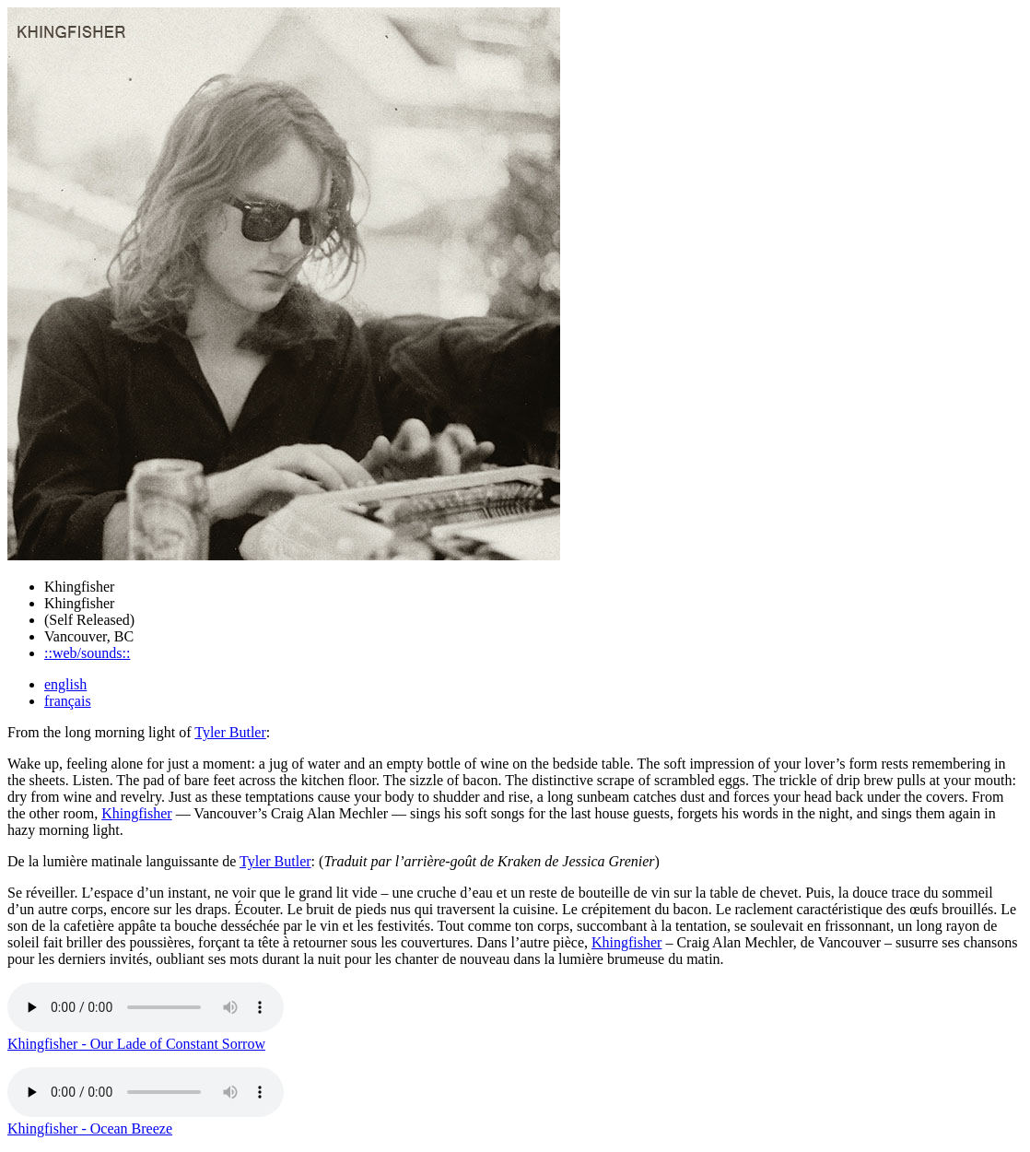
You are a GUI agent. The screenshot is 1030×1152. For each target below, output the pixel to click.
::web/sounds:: (87, 653)
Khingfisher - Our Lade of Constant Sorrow (136, 1044)
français (67, 701)
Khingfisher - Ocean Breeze (89, 1128)
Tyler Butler (230, 732)
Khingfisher (136, 813)
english (65, 684)
